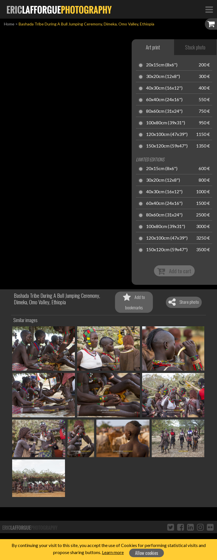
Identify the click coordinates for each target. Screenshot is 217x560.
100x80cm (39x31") (165, 123)
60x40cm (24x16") (164, 99)
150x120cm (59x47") (167, 146)
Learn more (113, 552)
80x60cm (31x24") (164, 111)
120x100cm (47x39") (167, 134)
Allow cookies (146, 553)
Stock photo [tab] (195, 47)
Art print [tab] (153, 47)
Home (9, 23)
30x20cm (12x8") (163, 76)
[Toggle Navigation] (209, 9)
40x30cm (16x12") (164, 88)
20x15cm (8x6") (161, 65)
